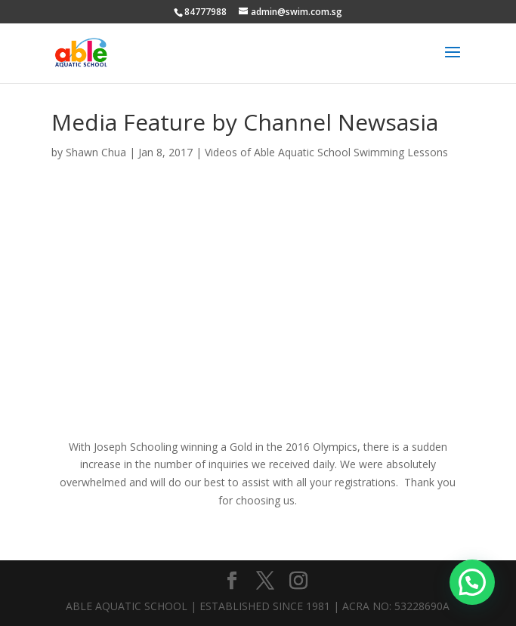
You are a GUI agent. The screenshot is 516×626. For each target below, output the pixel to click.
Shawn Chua (96, 152)
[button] (472, 582)
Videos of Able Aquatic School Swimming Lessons (326, 152)
